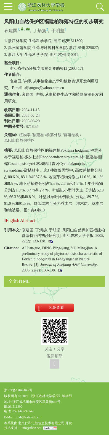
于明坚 (58, 30)
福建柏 (38, 135)
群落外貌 (54, 135)
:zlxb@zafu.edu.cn (27, 417)
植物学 (25, 135)
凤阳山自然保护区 (19, 140)
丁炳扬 (39, 30)
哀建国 (10, 30)
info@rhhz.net (31, 428)
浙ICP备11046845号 (18, 390)
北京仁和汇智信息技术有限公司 (41, 423)
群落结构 (71, 135)
